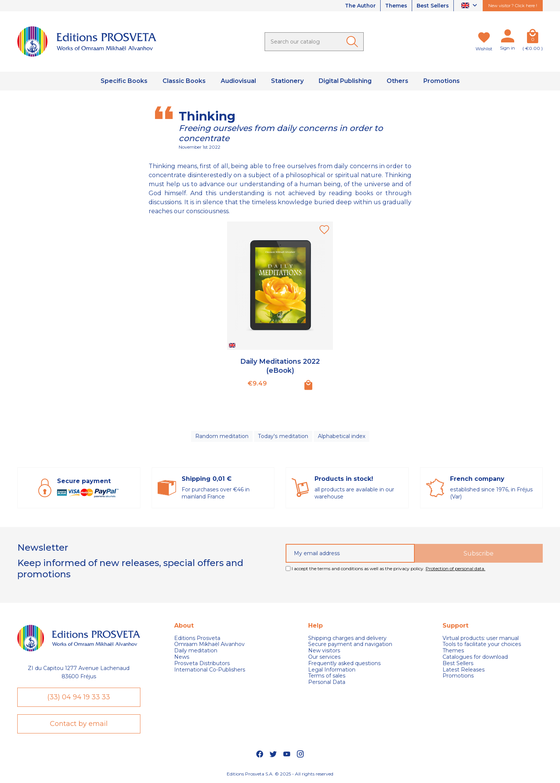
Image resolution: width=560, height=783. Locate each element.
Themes (396, 5)
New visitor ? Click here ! (512, 5)
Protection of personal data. (455, 568)
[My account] (507, 37)
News (181, 657)
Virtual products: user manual (481, 638)
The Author (359, 5)
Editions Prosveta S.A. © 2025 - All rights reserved (280, 774)
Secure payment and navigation (350, 644)
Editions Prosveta (197, 638)
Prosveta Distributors (202, 663)
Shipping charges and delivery (347, 638)
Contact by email (79, 724)
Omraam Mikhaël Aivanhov (209, 644)
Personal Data (326, 682)
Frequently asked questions (344, 663)
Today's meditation (283, 436)
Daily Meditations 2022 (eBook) (280, 365)
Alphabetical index (341, 436)
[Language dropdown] (470, 6)
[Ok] (353, 42)
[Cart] (532, 37)
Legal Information (331, 670)
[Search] (314, 41)
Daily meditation (195, 650)
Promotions (458, 676)
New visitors (324, 650)
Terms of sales (326, 676)
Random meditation (221, 436)
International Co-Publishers (209, 670)
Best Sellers (433, 5)
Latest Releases (464, 670)
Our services (324, 657)
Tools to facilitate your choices (482, 644)
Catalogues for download (475, 657)
